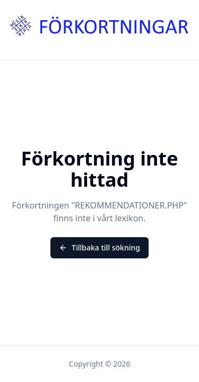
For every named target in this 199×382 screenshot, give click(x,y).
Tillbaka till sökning (99, 247)
